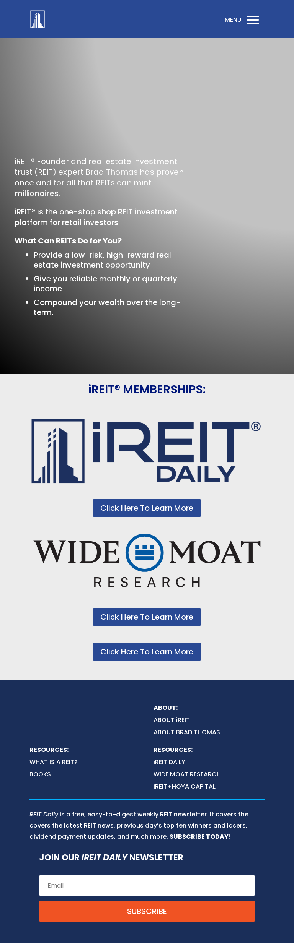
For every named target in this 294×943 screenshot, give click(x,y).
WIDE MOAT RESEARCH (187, 774)
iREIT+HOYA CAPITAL (185, 786)
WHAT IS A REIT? (53, 762)
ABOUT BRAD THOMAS (187, 732)
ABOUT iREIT (172, 720)
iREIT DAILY (169, 762)
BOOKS (40, 774)
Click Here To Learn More (146, 508)
